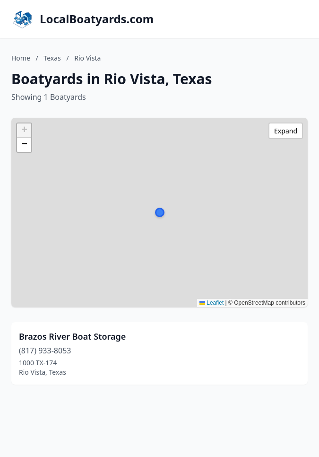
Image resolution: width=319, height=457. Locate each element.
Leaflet (211, 302)
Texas (51, 57)
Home (20, 57)
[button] (159, 212)
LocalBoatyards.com (97, 18)
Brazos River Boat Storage (72, 336)
